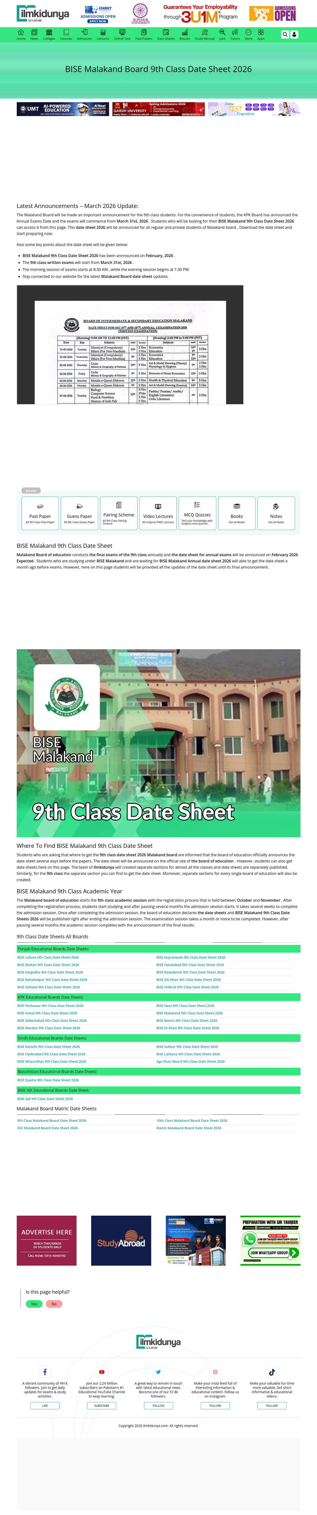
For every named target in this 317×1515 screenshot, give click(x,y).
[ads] (47, 1241)
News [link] (34, 35)
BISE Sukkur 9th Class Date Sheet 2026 (187, 1046)
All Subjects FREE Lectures (158, 522)
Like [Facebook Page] (45, 1406)
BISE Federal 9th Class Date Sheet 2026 (187, 987)
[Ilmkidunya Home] (43, 14)
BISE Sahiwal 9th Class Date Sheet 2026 (48, 987)
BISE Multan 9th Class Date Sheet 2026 (48, 964)
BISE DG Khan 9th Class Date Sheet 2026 (188, 979)
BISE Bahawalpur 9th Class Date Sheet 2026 (52, 979)
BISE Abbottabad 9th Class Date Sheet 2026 (52, 1020)
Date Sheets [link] (166, 35)
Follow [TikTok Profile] (272, 1406)
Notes (276, 516)
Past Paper (40, 516)
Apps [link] (260, 35)
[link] (98, 14)
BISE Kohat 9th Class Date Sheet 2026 (47, 1013)
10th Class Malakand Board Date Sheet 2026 (192, 1120)
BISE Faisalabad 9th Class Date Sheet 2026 (190, 964)
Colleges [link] (49, 35)
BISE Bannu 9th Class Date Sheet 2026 (186, 1020)
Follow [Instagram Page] (215, 1406)
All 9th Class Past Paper (40, 522)
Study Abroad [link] (205, 35)
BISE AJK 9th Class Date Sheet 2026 (45, 1098)
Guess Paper (79, 516)
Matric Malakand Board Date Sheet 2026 (188, 1128)
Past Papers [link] (143, 35)
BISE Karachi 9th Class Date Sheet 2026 (48, 1046)
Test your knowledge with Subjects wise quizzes (197, 522)
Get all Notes (276, 522)
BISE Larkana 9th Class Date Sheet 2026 (188, 1054)
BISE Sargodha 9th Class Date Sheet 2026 (50, 972)
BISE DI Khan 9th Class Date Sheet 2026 (187, 1028)
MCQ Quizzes (197, 515)
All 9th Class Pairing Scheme (115, 522)
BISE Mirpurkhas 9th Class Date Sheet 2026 (51, 1061)
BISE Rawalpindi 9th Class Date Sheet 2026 (190, 972)
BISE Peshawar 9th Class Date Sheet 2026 (50, 1005)
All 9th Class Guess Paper (79, 522)
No (54, 1304)
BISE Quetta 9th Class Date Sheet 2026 (48, 1080)
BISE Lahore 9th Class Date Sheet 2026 (48, 957)
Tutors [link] (235, 35)
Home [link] (21, 35)
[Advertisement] (158, 153)
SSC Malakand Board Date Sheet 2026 (47, 1128)
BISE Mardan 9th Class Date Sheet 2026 (48, 1028)
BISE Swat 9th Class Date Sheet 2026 (185, 1005)
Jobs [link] (222, 35)
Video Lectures (158, 516)
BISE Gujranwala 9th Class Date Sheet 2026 (190, 957)
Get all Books (237, 522)
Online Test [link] (122, 35)
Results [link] (184, 35)
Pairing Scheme (118, 515)
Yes (34, 1304)
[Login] (294, 34)
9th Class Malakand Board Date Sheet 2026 (52, 1120)
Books (237, 516)
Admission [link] (84, 35)
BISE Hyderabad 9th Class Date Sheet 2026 (51, 1054)
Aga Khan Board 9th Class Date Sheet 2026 (190, 1061)
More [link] (248, 35)
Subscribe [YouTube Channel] (101, 1406)
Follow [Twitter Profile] (158, 1406)
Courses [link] (66, 35)
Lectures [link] (103, 35)
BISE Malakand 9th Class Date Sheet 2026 (189, 1013)
